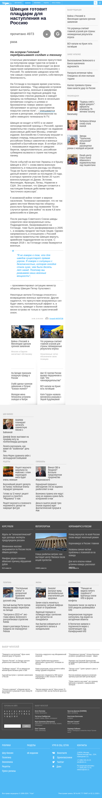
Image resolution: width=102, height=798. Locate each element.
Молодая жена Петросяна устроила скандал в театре (20, 397)
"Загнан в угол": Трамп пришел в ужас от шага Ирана (83, 669)
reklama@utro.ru (83, 769)
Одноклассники (62, 757)
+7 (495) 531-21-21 (84, 760)
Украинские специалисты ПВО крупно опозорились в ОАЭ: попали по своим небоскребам (49, 676)
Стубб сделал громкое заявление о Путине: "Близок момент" (21, 386)
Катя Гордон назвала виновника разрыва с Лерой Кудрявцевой (50, 397)
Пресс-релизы (56, 3)
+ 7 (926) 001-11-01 (84, 768)
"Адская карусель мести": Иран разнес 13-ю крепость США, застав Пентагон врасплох (50, 690)
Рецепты (46, 3)
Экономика (37, 3)
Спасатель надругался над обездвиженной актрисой (50, 655)
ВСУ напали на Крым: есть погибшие (50, 387)
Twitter (58, 762)
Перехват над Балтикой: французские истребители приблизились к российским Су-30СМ (84, 662)
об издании (32, 753)
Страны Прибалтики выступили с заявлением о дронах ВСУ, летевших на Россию (49, 662)
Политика (28, 3)
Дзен (56, 766)
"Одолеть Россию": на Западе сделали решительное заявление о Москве (16, 661)
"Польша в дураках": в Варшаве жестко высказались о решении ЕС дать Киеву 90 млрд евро (17, 691)
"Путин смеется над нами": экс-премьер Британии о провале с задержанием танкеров (83, 683)
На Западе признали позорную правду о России (21, 376)
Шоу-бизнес (18, 3)
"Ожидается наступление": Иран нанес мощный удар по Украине (16, 655)
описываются (47, 110)
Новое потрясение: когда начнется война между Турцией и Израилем (50, 669)
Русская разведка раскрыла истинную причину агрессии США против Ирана (82, 676)
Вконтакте (59, 753)
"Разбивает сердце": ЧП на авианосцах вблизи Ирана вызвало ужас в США (16, 669)
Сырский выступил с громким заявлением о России (17, 676)
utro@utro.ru (81, 762)
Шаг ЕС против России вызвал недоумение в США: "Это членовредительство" (50, 377)
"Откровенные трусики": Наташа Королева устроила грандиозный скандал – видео (84, 655)
